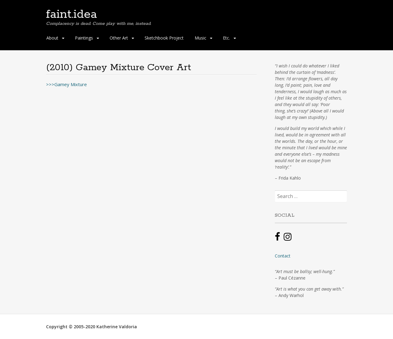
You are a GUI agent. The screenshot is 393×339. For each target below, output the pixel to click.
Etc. (226, 38)
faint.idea (71, 14)
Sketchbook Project (164, 38)
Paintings (84, 38)
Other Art (119, 38)
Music (200, 38)
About (52, 38)
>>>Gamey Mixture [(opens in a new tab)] (66, 84)
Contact (282, 256)
